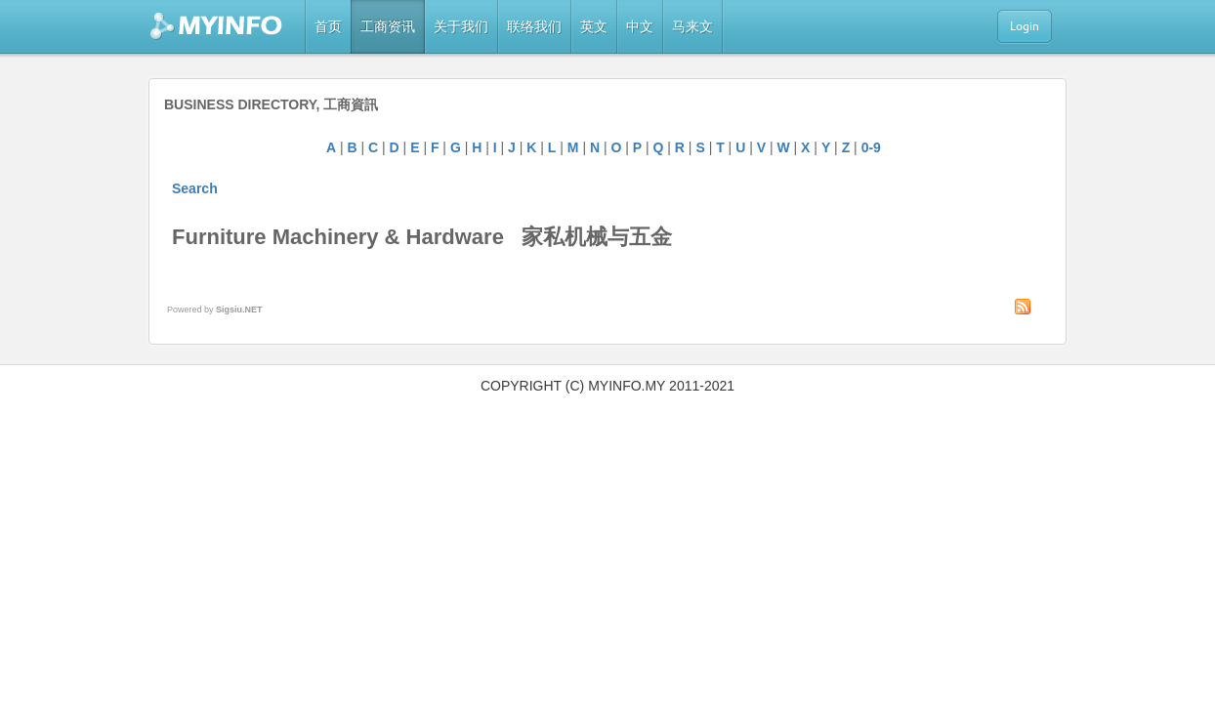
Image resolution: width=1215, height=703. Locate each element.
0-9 (871, 147)
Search (195, 188)
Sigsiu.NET (239, 309)
